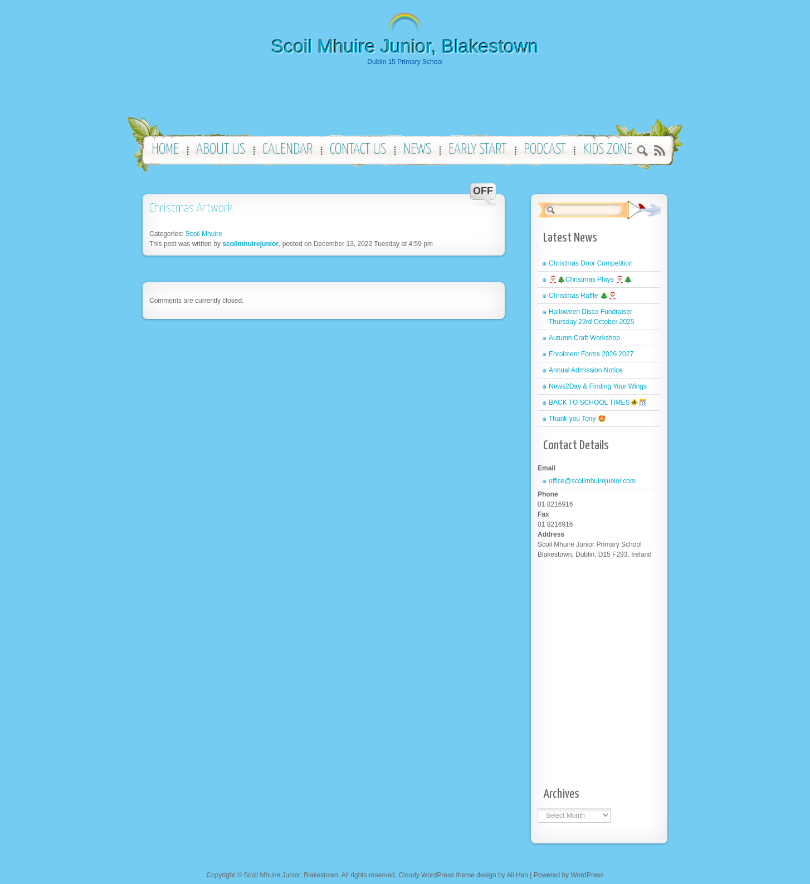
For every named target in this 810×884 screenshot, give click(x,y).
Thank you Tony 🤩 (577, 419)
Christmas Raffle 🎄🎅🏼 (583, 295)
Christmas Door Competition (591, 263)
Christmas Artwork (191, 208)
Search (643, 152)
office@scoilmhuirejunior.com (592, 481)
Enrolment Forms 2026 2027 (591, 354)
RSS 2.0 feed (659, 151)
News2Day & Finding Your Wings (598, 386)
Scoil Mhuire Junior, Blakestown (405, 46)
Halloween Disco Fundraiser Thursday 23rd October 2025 (591, 317)
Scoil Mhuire (204, 234)
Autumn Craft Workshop (584, 338)
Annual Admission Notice (586, 370)
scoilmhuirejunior (250, 244)
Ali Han (517, 875)
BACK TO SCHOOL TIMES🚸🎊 (598, 402)
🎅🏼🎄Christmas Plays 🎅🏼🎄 (590, 279)
